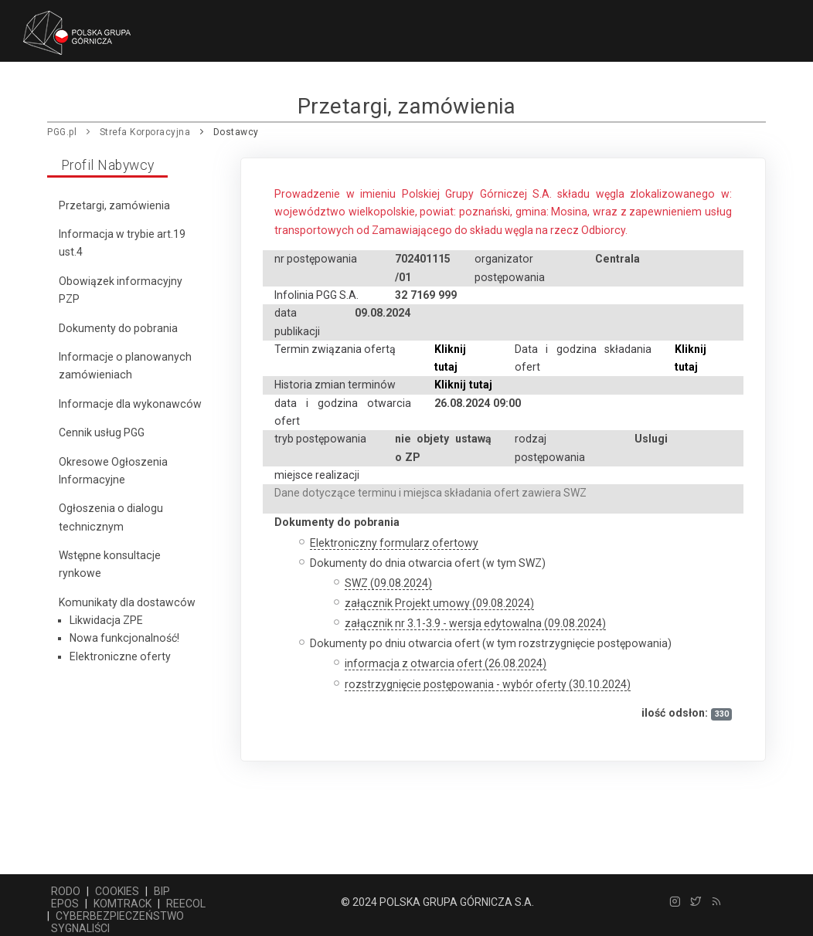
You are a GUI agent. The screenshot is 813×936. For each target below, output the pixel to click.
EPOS (65, 903)
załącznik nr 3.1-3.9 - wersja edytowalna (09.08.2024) (475, 623)
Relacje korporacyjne (647, 93)
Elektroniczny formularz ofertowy (394, 543)
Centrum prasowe (450, 93)
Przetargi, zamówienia (114, 205)
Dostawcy (189, 93)
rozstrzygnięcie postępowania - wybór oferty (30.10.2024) (488, 684)
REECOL (186, 903)
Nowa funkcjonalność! (124, 638)
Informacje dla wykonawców (130, 404)
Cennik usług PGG (102, 432)
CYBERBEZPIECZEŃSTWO (120, 916)
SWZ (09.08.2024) (388, 583)
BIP (162, 891)
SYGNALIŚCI (80, 928)
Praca (542, 93)
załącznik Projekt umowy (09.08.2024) (439, 603)
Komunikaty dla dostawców (127, 602)
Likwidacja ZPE (106, 620)
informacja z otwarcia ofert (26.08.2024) (445, 663)
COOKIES (117, 891)
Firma (121, 93)
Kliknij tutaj (463, 384)
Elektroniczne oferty (120, 656)
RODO (65, 891)
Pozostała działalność (308, 93)
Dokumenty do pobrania (118, 328)
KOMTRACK (122, 903)
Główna (59, 93)
